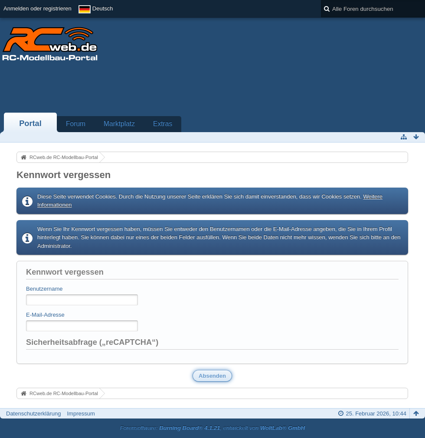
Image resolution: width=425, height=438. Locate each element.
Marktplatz (119, 123)
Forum (75, 123)
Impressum (81, 413)
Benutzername (44, 289)
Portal (30, 123)
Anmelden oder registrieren (37, 8)
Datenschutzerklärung (33, 413)
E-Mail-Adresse (45, 314)
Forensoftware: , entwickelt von (212, 428)
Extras (162, 123)
